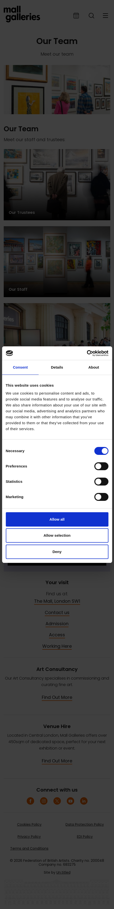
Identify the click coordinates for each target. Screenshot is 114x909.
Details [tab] (57, 367)
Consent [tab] (20, 367)
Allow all (57, 519)
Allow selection (57, 535)
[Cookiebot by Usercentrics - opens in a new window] (86, 353)
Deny (57, 552)
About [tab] (93, 367)
